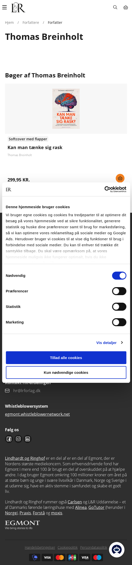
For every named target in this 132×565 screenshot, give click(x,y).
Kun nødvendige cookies (66, 372)
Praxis (25, 513)
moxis (56, 513)
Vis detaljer (106, 343)
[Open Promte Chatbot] (116, 549)
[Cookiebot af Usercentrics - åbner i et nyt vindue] (104, 189)
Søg (115, 7)
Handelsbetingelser (40, 547)
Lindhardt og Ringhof (25, 458)
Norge (11, 513)
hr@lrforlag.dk (26, 390)
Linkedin (28, 439)
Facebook (9, 439)
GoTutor (96, 507)
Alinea (81, 507)
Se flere (66, 135)
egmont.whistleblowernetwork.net (37, 414)
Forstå (39, 513)
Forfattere (31, 22)
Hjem (9, 22)
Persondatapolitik (93, 547)
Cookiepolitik (68, 547)
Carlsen (75, 502)
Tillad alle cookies (66, 358)
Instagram (18, 439)
